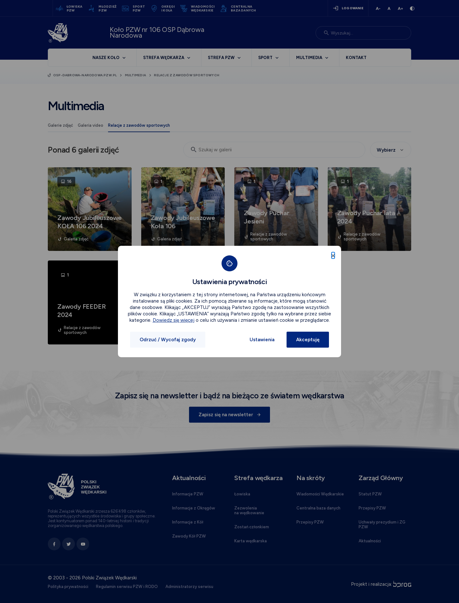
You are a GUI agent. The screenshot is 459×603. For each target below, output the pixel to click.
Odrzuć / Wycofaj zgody (168, 340)
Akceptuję (307, 340)
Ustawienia (262, 340)
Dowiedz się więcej (173, 320)
